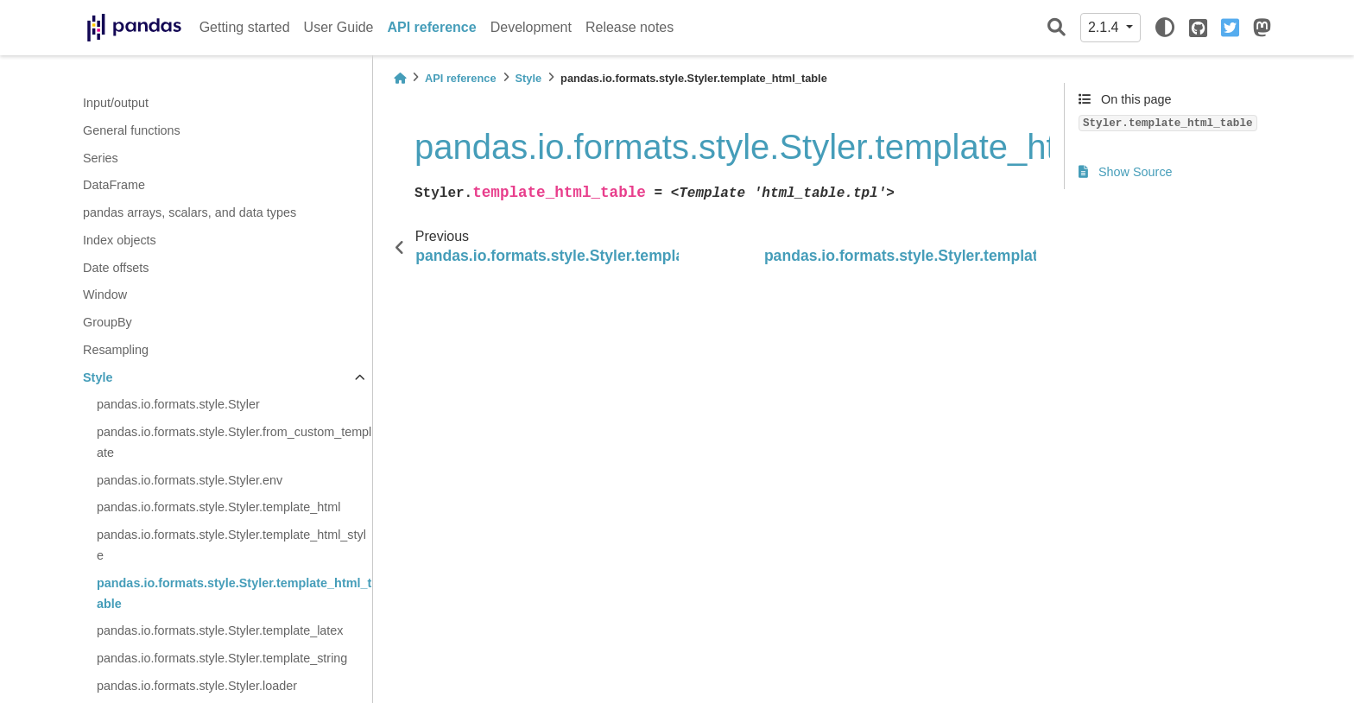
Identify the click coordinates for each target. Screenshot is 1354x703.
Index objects (119, 240)
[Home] (400, 78)
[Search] (1056, 28)
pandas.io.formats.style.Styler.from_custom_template (234, 442)
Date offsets (116, 268)
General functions (131, 130)
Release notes (629, 27)
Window (105, 294)
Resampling (116, 350)
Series (100, 158)
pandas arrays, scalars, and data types (189, 212)
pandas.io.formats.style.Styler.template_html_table (234, 593)
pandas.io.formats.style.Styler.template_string (222, 658)
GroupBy (107, 322)
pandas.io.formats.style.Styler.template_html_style (231, 545)
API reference (432, 27)
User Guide (339, 27)
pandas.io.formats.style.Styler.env (189, 480)
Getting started (244, 27)
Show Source (1126, 172)
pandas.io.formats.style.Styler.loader (197, 686)
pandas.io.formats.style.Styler (178, 404)
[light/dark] (1165, 27)
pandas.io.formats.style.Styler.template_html (218, 507)
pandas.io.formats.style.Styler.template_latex (220, 630)
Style (97, 377)
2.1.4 (1105, 27)
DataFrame (114, 185)
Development (531, 27)
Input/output (116, 103)
